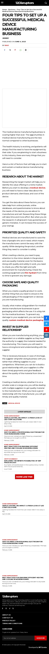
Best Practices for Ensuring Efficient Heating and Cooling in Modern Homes (21, 447)
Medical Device (14, 403)
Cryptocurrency (11, 459)
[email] (18, 638)
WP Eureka (43, 647)
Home (4, 9)
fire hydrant (31, 273)
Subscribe (41, 638)
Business (11, 9)
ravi (7, 45)
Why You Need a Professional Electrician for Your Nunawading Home (24, 433)
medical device (37, 188)
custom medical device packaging (26, 320)
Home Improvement (12, 416)
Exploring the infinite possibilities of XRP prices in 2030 (22, 461)
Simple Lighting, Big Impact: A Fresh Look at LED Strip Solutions (23, 418)
